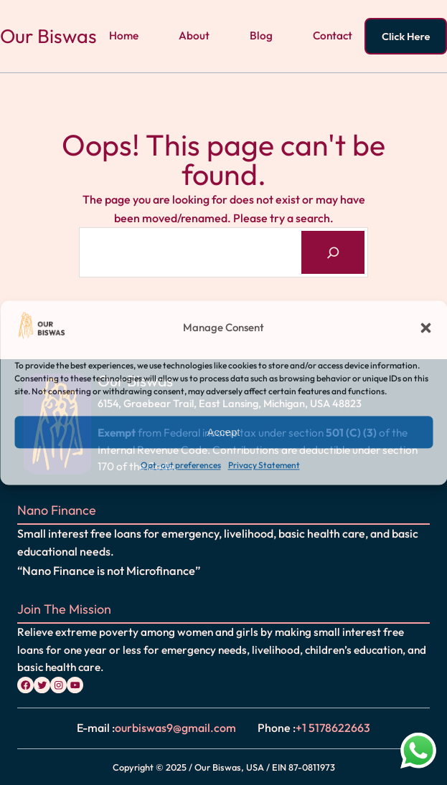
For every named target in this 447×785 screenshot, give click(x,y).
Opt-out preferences (181, 465)
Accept (223, 432)
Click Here (406, 36)
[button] (425, 328)
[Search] (332, 252)
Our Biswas (48, 36)
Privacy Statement (264, 465)
